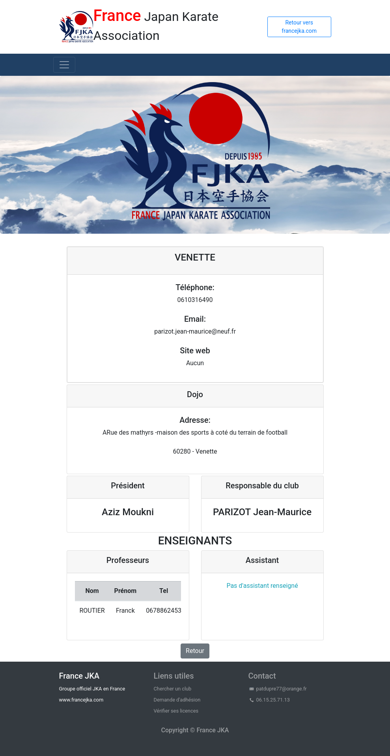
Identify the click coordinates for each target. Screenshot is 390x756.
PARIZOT (232, 512)
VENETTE (195, 257)
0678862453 (163, 610)
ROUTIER (92, 610)
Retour (195, 651)
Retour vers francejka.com (299, 26)
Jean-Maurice (282, 512)
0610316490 (195, 300)
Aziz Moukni (128, 512)
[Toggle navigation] (64, 65)
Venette (206, 451)
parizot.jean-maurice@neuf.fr (195, 331)
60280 (182, 451)
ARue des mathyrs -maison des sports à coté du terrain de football (195, 432)
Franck (125, 610)
